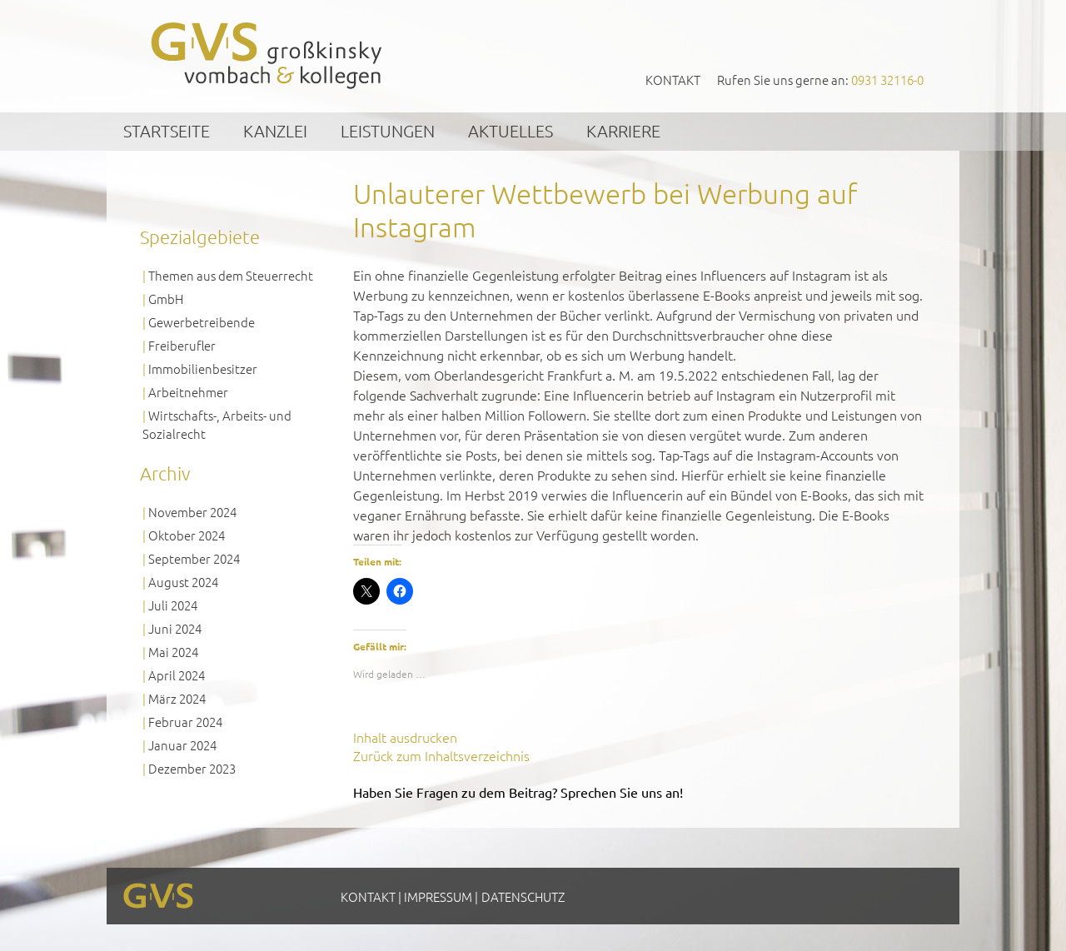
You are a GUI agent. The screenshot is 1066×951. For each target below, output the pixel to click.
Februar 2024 (185, 721)
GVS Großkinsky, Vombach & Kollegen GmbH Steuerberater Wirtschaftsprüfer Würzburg (267, 55)
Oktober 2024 (186, 535)
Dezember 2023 (192, 768)
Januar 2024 (182, 745)
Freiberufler (182, 345)
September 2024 (194, 558)
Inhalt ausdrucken (405, 737)
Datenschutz (523, 896)
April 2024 (176, 675)
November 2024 (192, 511)
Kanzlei (275, 131)
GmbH (165, 298)
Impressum (438, 896)
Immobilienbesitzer (202, 368)
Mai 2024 (173, 651)
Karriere (623, 131)
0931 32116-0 (887, 79)
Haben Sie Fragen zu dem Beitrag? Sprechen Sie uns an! (518, 792)
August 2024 (183, 581)
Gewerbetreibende (201, 322)
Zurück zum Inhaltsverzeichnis (441, 755)
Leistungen (388, 131)
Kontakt (672, 79)
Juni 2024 (175, 628)
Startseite (166, 131)
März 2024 (177, 698)
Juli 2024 (172, 605)
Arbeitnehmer (188, 392)
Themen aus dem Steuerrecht (230, 275)
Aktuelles (510, 131)
